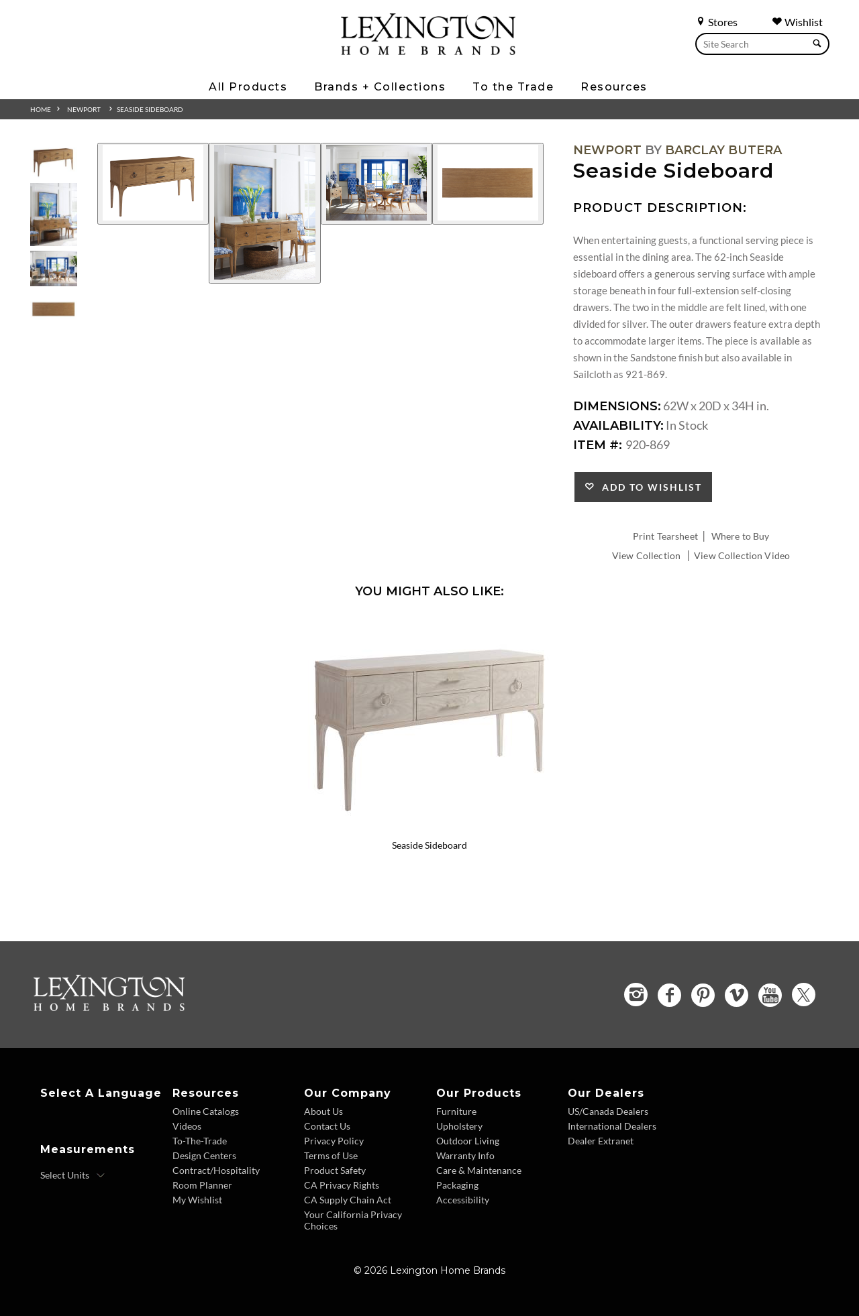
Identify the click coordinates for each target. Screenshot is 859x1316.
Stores (716, 21)
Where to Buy (740, 536)
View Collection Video (742, 555)
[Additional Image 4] (488, 184)
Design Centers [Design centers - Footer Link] (204, 1155)
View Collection (646, 555)
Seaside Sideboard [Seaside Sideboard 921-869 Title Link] (429, 845)
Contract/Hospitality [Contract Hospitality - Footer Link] (216, 1170)
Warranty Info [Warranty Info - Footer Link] (465, 1155)
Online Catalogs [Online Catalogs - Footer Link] (205, 1111)
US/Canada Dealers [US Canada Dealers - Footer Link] (608, 1111)
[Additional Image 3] (376, 184)
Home (40, 109)
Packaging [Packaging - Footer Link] (457, 1185)
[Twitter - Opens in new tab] (803, 994)
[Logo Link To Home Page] (428, 50)
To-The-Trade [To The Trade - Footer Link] (199, 1140)
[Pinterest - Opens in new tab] (703, 995)
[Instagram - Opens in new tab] (636, 994)
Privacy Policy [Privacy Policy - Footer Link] (334, 1140)
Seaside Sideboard (150, 109)
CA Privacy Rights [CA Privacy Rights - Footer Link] (341, 1185)
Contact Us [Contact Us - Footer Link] (327, 1126)
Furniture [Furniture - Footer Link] (456, 1111)
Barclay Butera (723, 150)
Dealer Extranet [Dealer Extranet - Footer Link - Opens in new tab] (601, 1140)
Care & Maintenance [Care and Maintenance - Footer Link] (478, 1170)
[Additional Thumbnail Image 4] (53, 309)
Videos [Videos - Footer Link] (186, 1126)
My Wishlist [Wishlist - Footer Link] (197, 1199)
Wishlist (797, 21)
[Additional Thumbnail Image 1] (53, 160)
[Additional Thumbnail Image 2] (53, 214)
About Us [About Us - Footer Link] (323, 1111)
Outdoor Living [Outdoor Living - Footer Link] (467, 1140)
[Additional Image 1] (153, 184)
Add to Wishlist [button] (648, 487)
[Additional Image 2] (264, 213)
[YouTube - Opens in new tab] (770, 995)
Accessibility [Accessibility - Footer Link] (462, 1199)
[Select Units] (72, 1175)
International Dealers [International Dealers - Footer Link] (612, 1126)
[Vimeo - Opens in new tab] (736, 995)
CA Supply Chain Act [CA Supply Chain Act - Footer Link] (347, 1199)
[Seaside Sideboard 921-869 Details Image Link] (429, 827)
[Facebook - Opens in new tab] (669, 995)
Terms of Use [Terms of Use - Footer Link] (331, 1155)
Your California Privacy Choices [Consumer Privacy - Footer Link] (353, 1220)
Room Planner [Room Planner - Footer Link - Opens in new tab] (202, 1185)
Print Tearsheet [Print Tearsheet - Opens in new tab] (665, 536)
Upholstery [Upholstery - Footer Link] (459, 1126)
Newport (84, 109)
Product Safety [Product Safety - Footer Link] (335, 1170)
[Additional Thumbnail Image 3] (53, 268)
